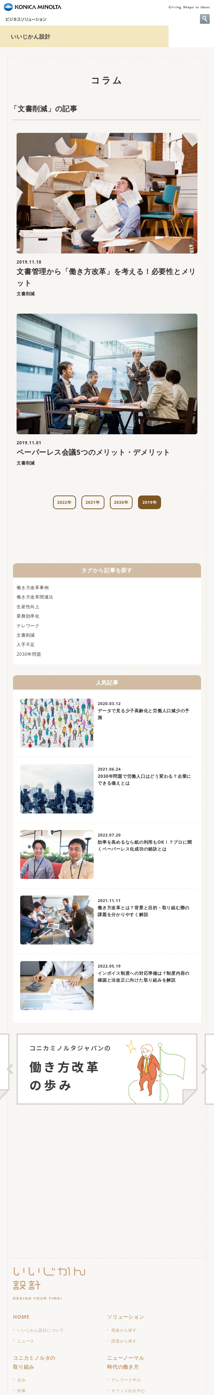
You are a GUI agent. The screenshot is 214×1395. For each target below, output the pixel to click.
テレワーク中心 (126, 1379)
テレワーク (28, 626)
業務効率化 (28, 616)
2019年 (149, 502)
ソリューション (125, 1316)
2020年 (121, 502)
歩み (21, 1379)
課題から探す (124, 1341)
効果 (21, 1390)
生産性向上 (28, 607)
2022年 (64, 502)
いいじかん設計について (40, 1330)
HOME (21, 1316)
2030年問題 (29, 654)
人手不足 (26, 644)
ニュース (25, 1341)
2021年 (93, 502)
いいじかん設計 (30, 36)
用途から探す (124, 1330)
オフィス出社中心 (128, 1390)
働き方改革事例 (33, 587)
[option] (107, 1069)
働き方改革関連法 (35, 597)
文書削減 (26, 635)
